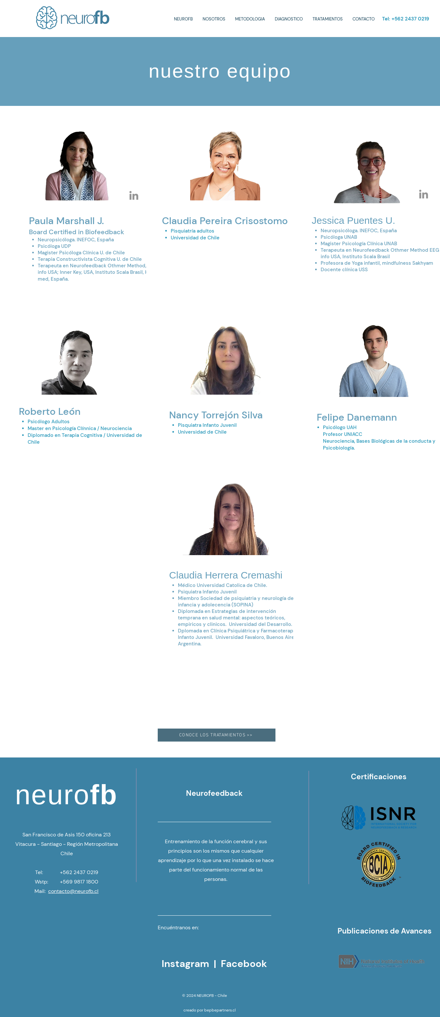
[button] (214, 19)
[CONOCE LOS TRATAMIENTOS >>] (216, 735)
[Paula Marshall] (133, 195)
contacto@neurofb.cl (73, 891)
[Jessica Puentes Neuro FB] (423, 194)
